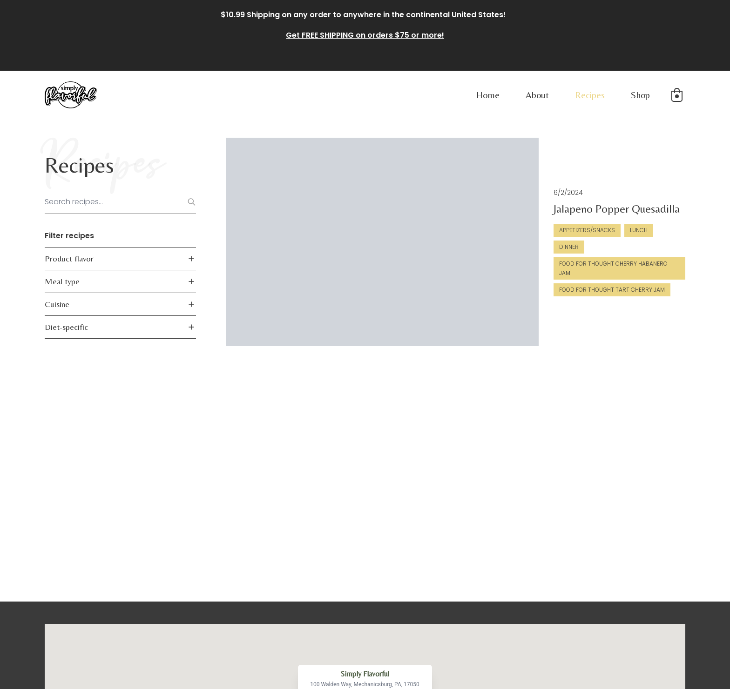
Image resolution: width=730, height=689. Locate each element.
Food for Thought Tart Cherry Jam (619, 225)
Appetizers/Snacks (458, 209)
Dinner (543, 209)
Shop (640, 94)
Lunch (510, 209)
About (537, 94)
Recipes (590, 94)
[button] (677, 95)
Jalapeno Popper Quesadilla (488, 187)
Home (488, 94)
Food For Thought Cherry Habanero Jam (490, 225)
